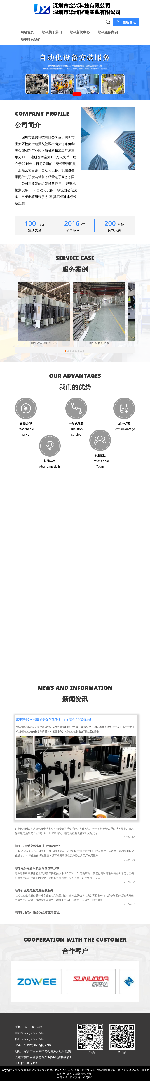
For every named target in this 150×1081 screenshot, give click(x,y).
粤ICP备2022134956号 (63, 1070)
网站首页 (27, 32)
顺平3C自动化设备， (130, 1070)
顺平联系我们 (30, 39)
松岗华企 (88, 1077)
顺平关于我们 (52, 32)
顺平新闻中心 (80, 32)
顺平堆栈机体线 (99, 343)
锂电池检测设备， (107, 1070)
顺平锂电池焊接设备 (44, 343)
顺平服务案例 (108, 32)
